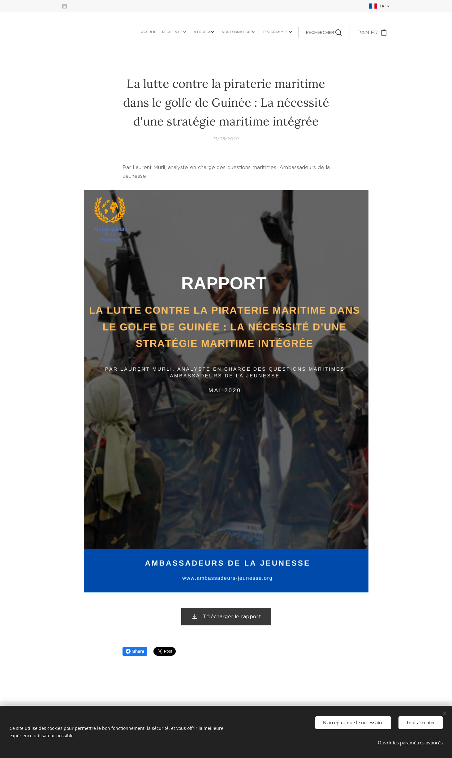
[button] (324, 32)
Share (135, 651)
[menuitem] (249, 32)
